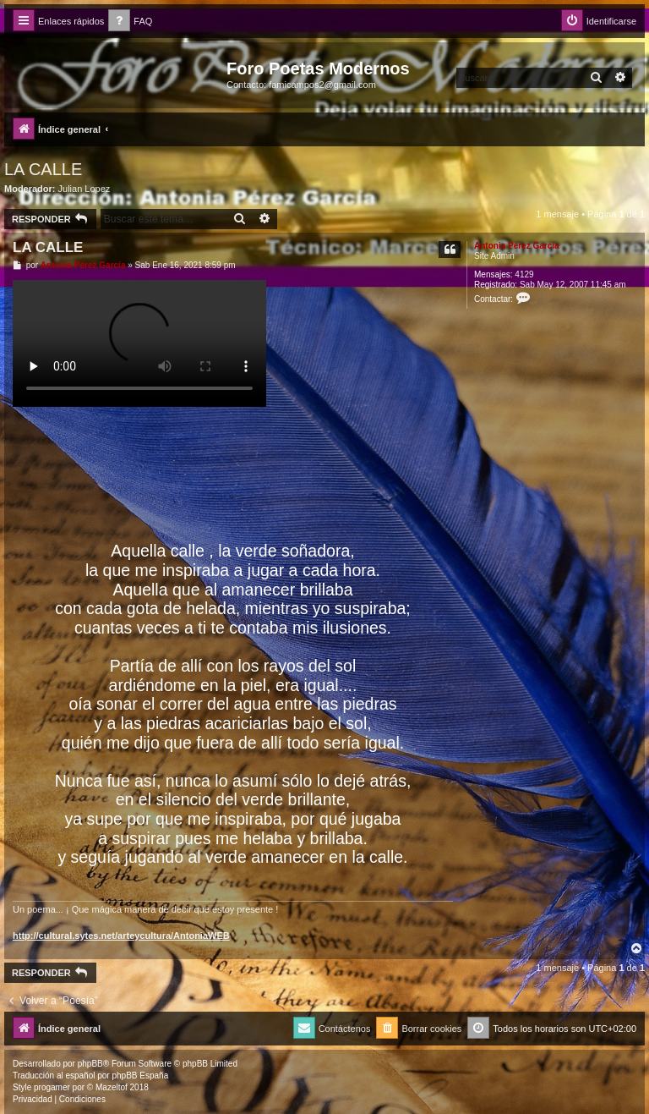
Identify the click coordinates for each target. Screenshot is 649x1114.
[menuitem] (130, 21)
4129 (524, 274)
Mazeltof (111, 1087)
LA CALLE (43, 169)
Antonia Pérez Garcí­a (516, 245)
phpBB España (140, 1075)
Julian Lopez (84, 189)
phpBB (90, 1063)
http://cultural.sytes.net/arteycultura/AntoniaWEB (121, 935)
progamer (52, 1087)
